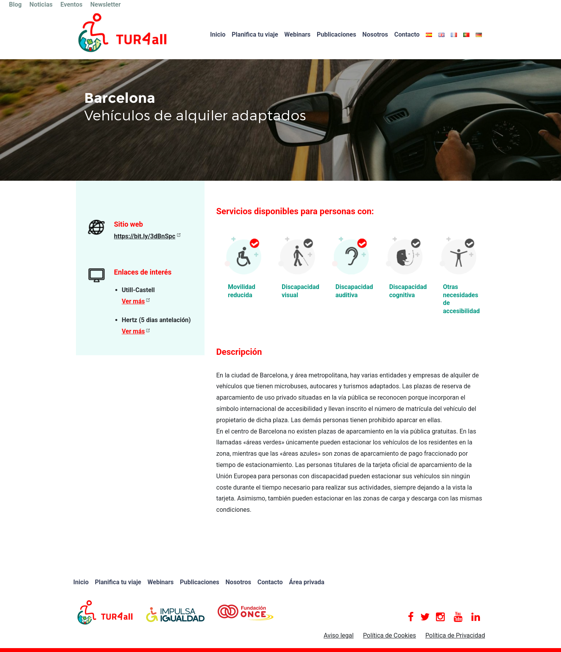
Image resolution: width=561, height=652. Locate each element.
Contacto (407, 34)
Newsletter (105, 4)
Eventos (71, 4)
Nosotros (375, 34)
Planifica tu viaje (255, 34)
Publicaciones (336, 34)
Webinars (297, 34)
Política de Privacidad (455, 635)
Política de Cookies (389, 635)
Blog (15, 4)
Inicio (217, 34)
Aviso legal (339, 635)
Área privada (307, 582)
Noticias (41, 4)
